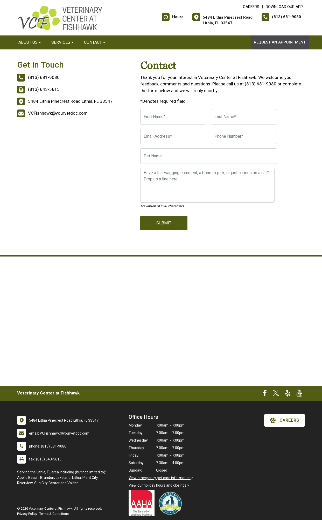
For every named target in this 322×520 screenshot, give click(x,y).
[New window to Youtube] (299, 394)
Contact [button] (94, 42)
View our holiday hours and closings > (159, 485)
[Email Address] (173, 136)
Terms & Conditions (54, 514)
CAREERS (251, 6)
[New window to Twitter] (276, 394)
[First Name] (173, 116)
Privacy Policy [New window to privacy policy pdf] (27, 514)
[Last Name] (244, 116)
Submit (163, 223)
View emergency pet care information (160, 478)
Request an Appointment (280, 42)
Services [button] (62, 42)
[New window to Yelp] (287, 394)
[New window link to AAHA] (143, 503)
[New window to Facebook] (264, 394)
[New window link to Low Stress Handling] (171, 503)
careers (284, 420)
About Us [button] (29, 42)
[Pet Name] (208, 156)
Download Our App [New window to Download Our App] (284, 6)
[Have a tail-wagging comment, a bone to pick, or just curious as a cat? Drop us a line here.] (207, 185)
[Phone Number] (244, 136)
